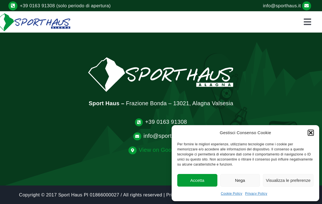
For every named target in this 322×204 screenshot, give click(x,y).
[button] (311, 133)
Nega (240, 180)
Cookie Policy (231, 194)
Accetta (197, 180)
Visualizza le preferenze (288, 180)
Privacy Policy (256, 194)
